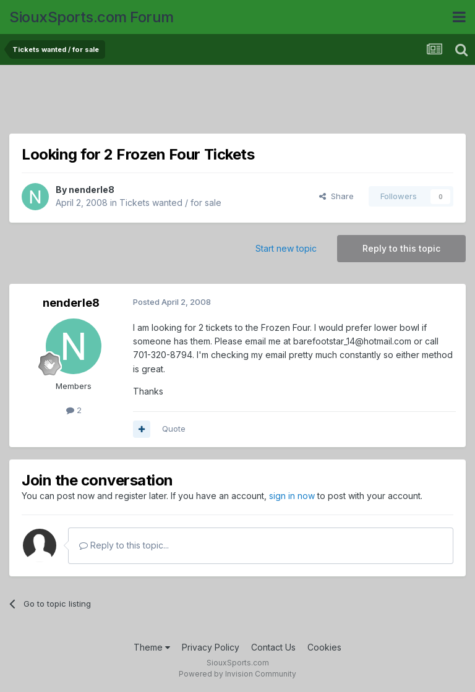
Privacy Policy (210, 647)
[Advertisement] (237, 102)
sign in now (292, 495)
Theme (152, 647)
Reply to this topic (401, 248)
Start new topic (286, 248)
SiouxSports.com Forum (91, 17)
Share (336, 196)
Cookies (324, 647)
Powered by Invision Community (237, 673)
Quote (174, 429)
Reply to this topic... (124, 545)
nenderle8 (91, 189)
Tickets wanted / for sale (170, 202)
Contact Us (273, 647)
